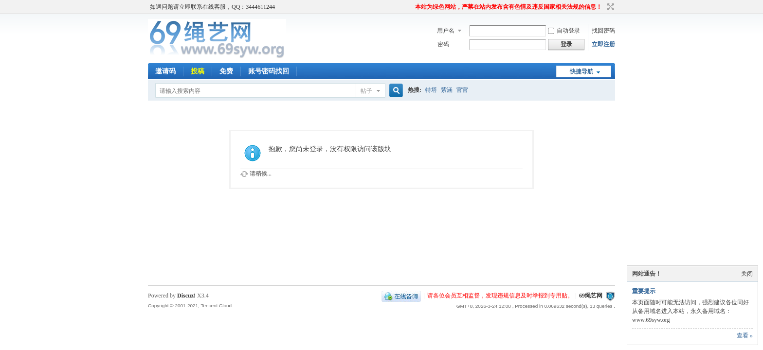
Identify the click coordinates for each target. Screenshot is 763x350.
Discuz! (186, 295)
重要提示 (643, 291)
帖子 (366, 91)
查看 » (745, 335)
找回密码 (603, 30)
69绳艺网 (590, 295)
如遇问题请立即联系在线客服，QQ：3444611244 (212, 6)
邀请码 (165, 71)
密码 (443, 44)
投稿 (197, 71)
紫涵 (447, 90)
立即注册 (603, 44)
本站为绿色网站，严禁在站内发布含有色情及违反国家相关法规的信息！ (508, 6)
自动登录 (564, 30)
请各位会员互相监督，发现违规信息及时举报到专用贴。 (500, 295)
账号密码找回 (268, 71)
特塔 (431, 90)
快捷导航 (581, 71)
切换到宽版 (609, 6)
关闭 (747, 273)
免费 (226, 71)
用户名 (445, 30)
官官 (462, 90)
